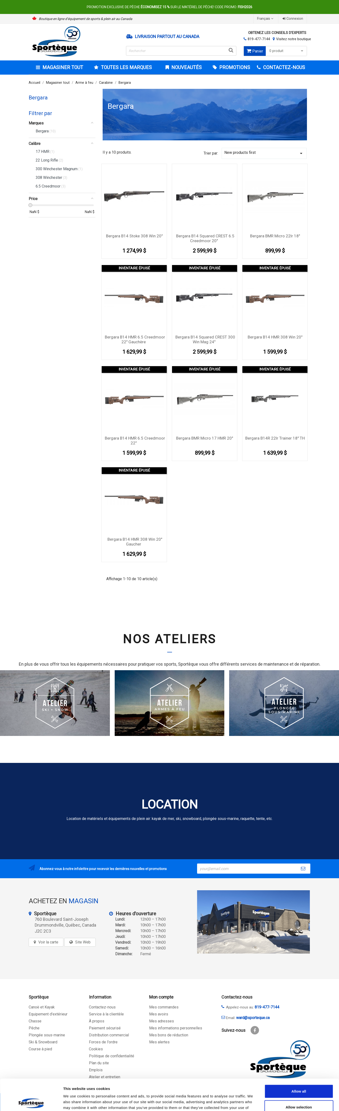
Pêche (34, 1028)
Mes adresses (161, 1021)
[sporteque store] (253, 922)
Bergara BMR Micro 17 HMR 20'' (204, 438)
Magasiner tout (62, 67)
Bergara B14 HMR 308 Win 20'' (275, 337)
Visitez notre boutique (293, 39)
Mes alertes (159, 1042)
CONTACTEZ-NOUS (283, 67)
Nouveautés (186, 67)
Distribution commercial (109, 1035)
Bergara (38, 98)
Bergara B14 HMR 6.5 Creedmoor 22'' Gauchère (135, 339)
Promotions (234, 67)
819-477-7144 (259, 39)
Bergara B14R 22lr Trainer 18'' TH (275, 438)
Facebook (255, 1030)
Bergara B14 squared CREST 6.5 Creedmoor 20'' (205, 238)
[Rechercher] (181, 51)
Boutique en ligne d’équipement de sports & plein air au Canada (85, 19)
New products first (264, 153)
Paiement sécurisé (105, 1028)
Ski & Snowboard (43, 1042)
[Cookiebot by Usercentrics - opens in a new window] (31, 1101)
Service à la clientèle (106, 1014)
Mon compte (161, 997)
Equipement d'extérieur (48, 1014)
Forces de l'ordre (103, 1042)
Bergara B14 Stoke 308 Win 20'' (134, 236)
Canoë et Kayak (42, 1007)
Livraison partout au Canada (167, 36)
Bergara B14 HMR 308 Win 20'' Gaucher (134, 541)
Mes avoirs (158, 1014)
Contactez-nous (102, 1007)
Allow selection (299, 1076)
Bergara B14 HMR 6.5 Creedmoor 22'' (135, 440)
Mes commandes (164, 1007)
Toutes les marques (126, 67)
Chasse (35, 1021)
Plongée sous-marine (47, 1035)
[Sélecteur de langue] (265, 18)
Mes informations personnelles (175, 1028)
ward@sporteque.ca (253, 1017)
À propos (96, 1021)
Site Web (83, 942)
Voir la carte (48, 942)
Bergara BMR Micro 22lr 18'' (275, 236)
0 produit (286, 51)
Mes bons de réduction (168, 1035)
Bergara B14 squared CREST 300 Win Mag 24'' (205, 339)
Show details (253, 1101)
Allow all (299, 1060)
